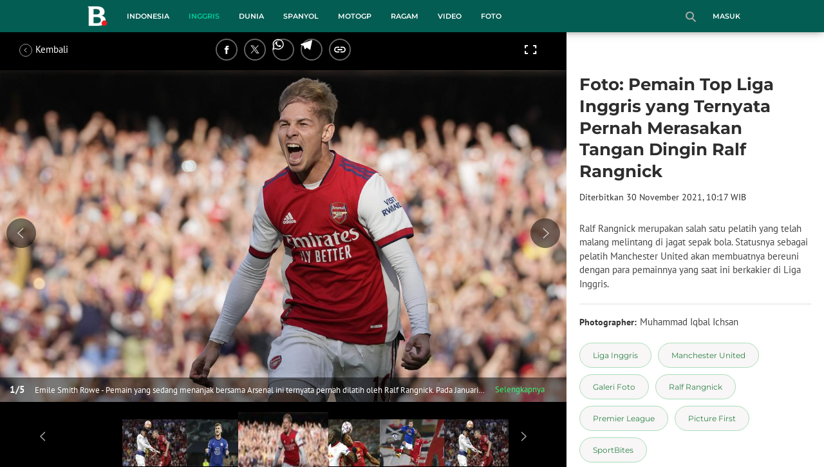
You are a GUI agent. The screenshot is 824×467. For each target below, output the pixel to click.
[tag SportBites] (613, 449)
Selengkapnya (520, 389)
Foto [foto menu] (491, 16)
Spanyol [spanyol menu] (301, 16)
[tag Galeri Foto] (614, 386)
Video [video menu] (450, 16)
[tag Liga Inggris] (615, 355)
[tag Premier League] (623, 418)
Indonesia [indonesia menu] (148, 16)
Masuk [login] (726, 16)
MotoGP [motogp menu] (354, 16)
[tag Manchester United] (708, 355)
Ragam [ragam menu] (404, 16)
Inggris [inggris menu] (204, 16)
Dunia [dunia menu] (251, 16)
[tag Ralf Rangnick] (695, 386)
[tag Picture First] (712, 418)
